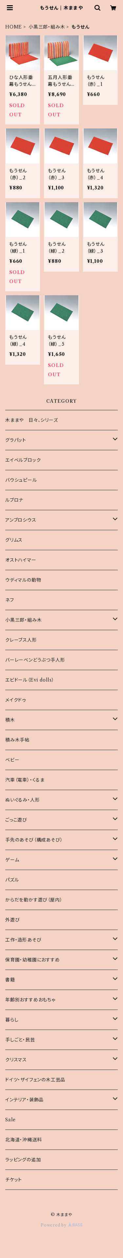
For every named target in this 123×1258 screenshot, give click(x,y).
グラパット (15, 440)
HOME (13, 27)
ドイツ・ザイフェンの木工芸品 (35, 1080)
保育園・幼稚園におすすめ (32, 960)
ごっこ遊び (16, 820)
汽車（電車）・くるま (25, 780)
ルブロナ (14, 500)
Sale (10, 1120)
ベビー (12, 760)
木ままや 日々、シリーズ (31, 420)
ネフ (9, 600)
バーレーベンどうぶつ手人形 (35, 660)
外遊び (12, 920)
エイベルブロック (23, 460)
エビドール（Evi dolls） (29, 680)
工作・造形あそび (23, 940)
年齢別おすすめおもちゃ (30, 1000)
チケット (13, 1180)
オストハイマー (20, 560)
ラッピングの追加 (23, 1160)
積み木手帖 (17, 740)
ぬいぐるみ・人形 (22, 800)
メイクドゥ (15, 700)
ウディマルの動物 (23, 580)
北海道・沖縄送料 (23, 1140)
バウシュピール (21, 480)
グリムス (14, 540)
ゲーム (12, 860)
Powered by (61, 1225)
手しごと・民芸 (20, 1040)
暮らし (11, 1020)
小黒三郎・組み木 (47, 27)
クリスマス (16, 1060)
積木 (10, 720)
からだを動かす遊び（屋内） (33, 900)
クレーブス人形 (21, 640)
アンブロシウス (20, 520)
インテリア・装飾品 (24, 1100)
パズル (12, 880)
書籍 (10, 980)
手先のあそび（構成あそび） (34, 840)
